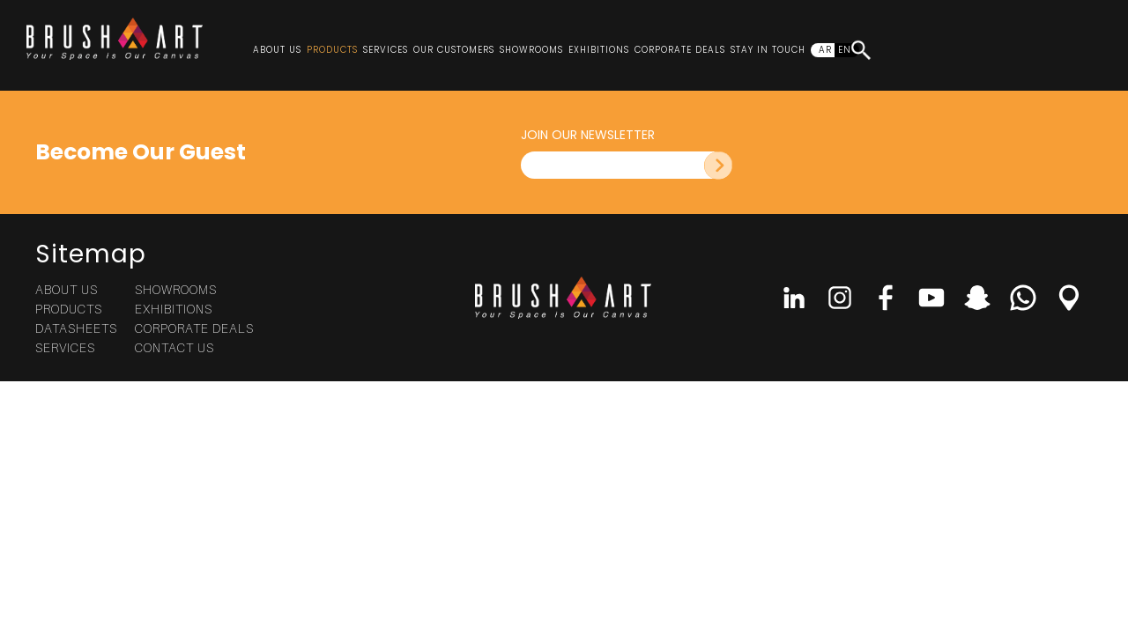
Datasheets (76, 328)
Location (1068, 297)
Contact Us (174, 347)
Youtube (931, 297)
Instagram (839, 297)
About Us (277, 49)
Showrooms (531, 49)
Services (385, 49)
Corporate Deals (679, 49)
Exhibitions (598, 49)
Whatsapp (1023, 297)
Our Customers (453, 49)
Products (332, 49)
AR (825, 49)
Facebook (885, 297)
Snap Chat (977, 297)
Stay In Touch (768, 49)
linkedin (794, 297)
